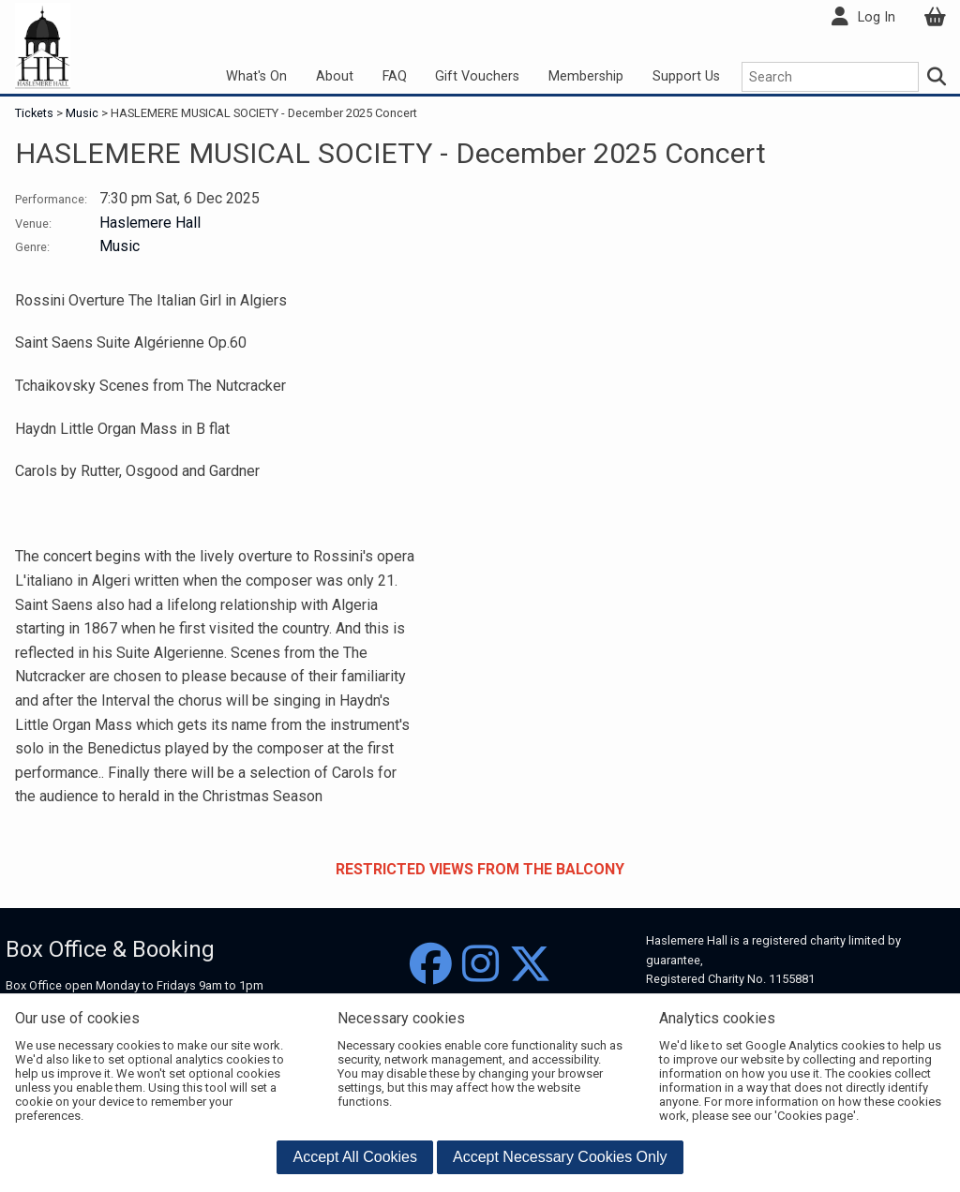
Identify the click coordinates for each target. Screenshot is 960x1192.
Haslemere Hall (150, 222)
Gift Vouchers (477, 76)
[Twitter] (530, 965)
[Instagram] (480, 965)
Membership (585, 76)
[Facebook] (431, 965)
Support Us (686, 76)
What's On (256, 76)
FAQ (394, 76)
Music (82, 113)
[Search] (937, 77)
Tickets (35, 113)
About (334, 76)
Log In (876, 17)
